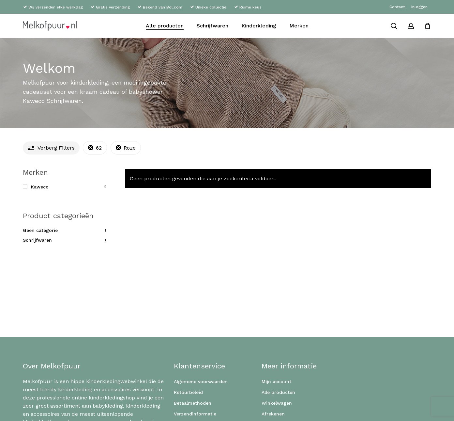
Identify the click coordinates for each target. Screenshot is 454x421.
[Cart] (427, 25)
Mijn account (276, 381)
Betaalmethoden (192, 403)
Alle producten (278, 392)
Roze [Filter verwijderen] (130, 148)
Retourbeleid (188, 392)
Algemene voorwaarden (201, 381)
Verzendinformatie (195, 413)
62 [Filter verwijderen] (99, 148)
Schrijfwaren (37, 240)
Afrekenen (273, 413)
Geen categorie (40, 230)
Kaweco (40, 186)
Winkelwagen (277, 403)
